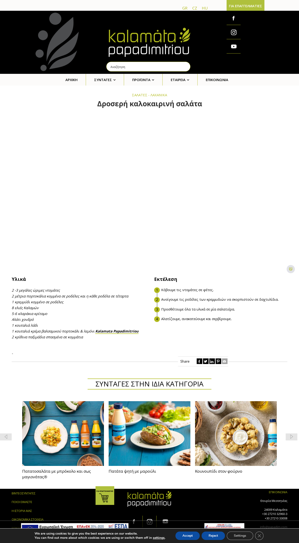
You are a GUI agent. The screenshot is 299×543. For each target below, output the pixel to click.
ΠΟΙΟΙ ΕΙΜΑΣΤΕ (22, 502)
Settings (240, 535)
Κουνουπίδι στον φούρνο (218, 471)
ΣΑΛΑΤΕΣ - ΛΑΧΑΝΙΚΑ (149, 95)
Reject (213, 535)
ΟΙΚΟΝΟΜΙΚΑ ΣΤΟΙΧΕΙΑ (27, 519)
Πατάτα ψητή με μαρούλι (132, 471)
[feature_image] (63, 433)
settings (159, 538)
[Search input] (148, 66)
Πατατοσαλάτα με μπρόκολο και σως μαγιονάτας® (56, 473)
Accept (187, 535)
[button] (291, 436)
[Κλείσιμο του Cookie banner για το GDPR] (259, 536)
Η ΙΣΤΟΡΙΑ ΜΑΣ (22, 511)
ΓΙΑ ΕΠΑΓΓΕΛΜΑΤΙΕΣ (245, 6)
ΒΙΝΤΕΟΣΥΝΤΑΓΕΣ (24, 493)
